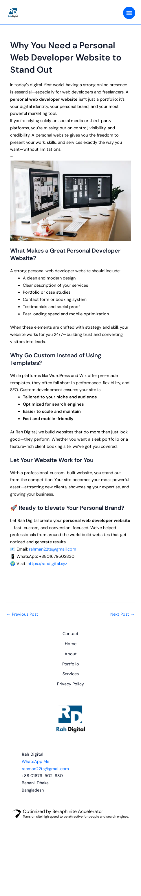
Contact (70, 633)
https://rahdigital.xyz (47, 563)
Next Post (122, 614)
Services (71, 674)
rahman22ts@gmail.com (52, 549)
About (71, 654)
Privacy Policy (70, 684)
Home (70, 644)
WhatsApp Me (35, 761)
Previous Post (22, 614)
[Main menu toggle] (129, 13)
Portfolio (70, 664)
